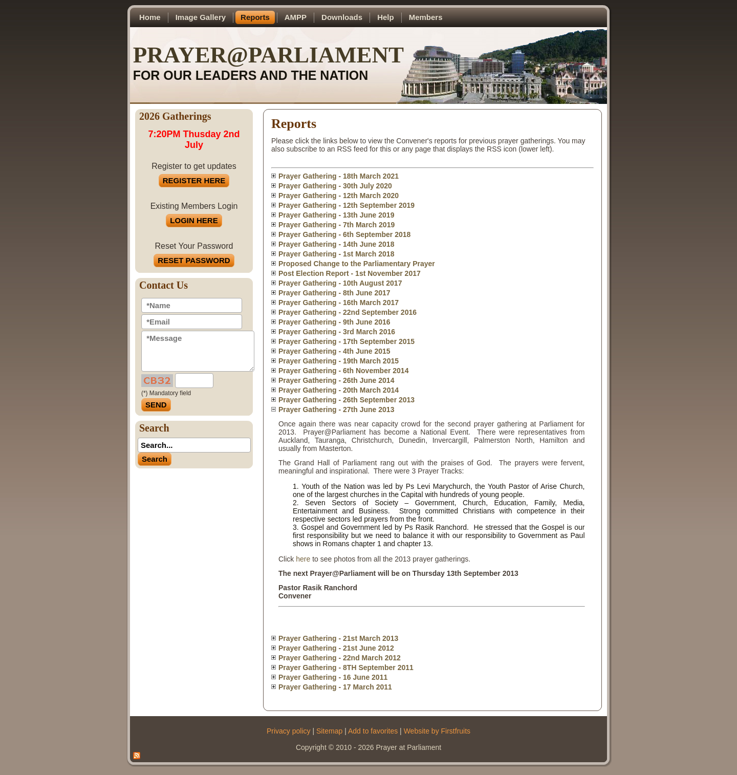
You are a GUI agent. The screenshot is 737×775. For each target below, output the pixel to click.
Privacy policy (289, 731)
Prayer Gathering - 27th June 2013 (336, 409)
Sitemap (329, 731)
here (303, 559)
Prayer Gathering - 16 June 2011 (332, 677)
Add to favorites (373, 731)
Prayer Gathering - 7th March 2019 (336, 225)
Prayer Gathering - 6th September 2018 (344, 234)
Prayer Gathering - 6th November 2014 (343, 371)
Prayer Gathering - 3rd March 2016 (336, 332)
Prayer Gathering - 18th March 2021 (338, 176)
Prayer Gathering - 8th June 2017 (334, 293)
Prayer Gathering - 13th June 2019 (336, 215)
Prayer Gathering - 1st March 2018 (336, 254)
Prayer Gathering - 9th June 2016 (334, 322)
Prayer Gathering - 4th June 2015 (334, 351)
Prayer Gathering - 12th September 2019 (346, 205)
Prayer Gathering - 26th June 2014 (336, 380)
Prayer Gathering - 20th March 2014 (338, 390)
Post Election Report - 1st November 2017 (349, 273)
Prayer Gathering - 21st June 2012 (336, 648)
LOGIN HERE (194, 220)
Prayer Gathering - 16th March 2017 (338, 302)
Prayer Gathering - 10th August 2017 (340, 283)
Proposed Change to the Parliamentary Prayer (356, 264)
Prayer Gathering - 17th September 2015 (346, 341)
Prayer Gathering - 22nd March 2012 (339, 658)
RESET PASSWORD (194, 260)
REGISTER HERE (194, 180)
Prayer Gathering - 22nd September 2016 (347, 312)
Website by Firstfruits (437, 731)
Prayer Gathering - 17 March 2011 (335, 687)
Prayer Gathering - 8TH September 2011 (346, 667)
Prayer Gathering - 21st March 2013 (338, 638)
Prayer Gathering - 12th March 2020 (338, 195)
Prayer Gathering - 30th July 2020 (335, 186)
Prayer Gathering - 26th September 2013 (346, 400)
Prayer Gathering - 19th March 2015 (338, 361)
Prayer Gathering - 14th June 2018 (336, 244)
